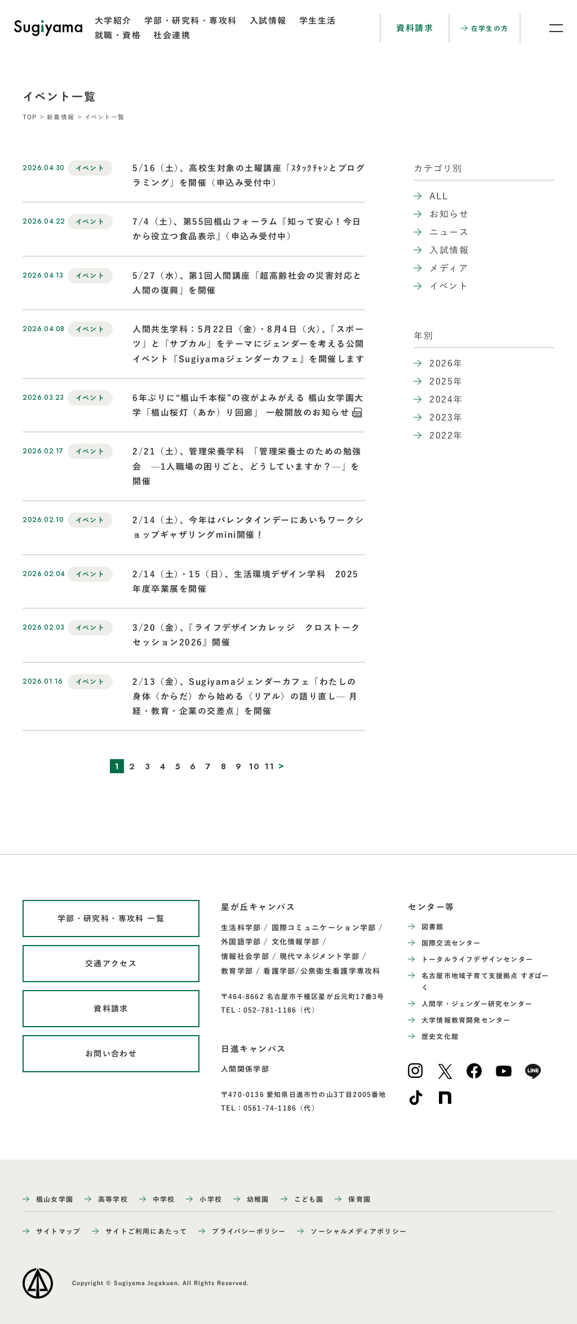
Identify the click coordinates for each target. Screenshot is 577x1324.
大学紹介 (113, 20)
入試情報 (268, 20)
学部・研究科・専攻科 (190, 20)
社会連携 (171, 35)
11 (269, 766)
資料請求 (414, 28)
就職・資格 (118, 35)
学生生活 (317, 20)
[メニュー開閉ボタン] (549, 28)
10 (254, 766)
